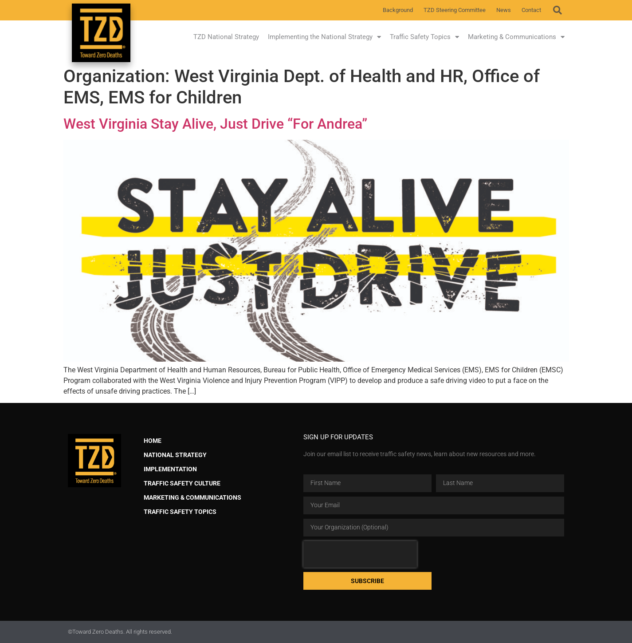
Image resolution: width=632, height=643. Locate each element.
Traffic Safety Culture (182, 483)
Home (152, 441)
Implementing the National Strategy (324, 37)
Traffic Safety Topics (424, 37)
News (503, 10)
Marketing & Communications (516, 37)
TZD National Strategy (226, 37)
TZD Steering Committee (455, 10)
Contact (531, 10)
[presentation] (360, 554)
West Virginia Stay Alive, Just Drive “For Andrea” (215, 123)
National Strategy (175, 455)
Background (398, 10)
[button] (557, 10)
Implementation (170, 469)
